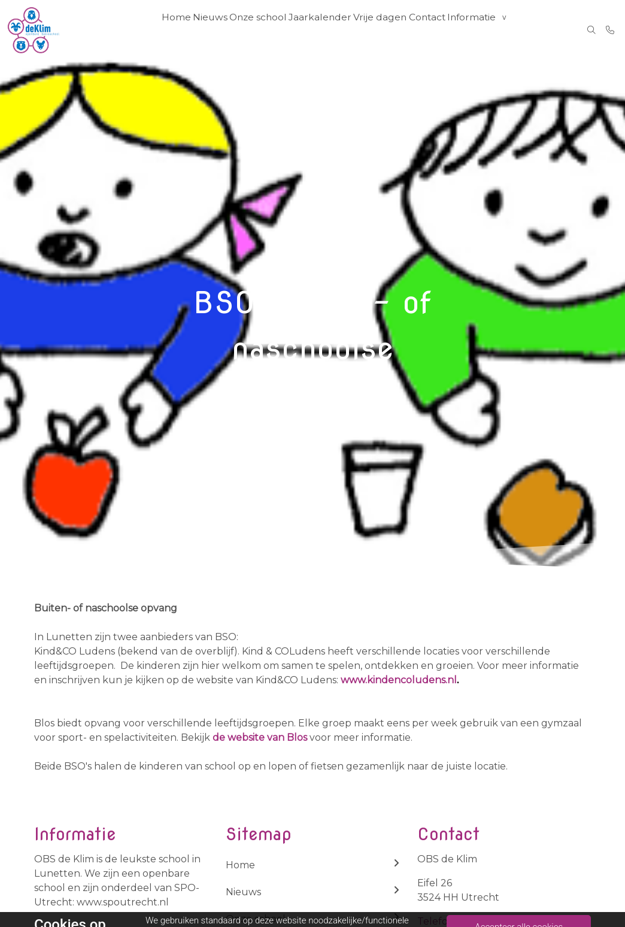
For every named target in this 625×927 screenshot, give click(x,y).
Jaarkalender (327, 30)
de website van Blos (260, 737)
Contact (434, 30)
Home (178, 30)
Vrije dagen (385, 30)
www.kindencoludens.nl (400, 680)
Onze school (266, 30)
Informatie (481, 30)
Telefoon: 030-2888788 (474, 921)
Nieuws (216, 30)
